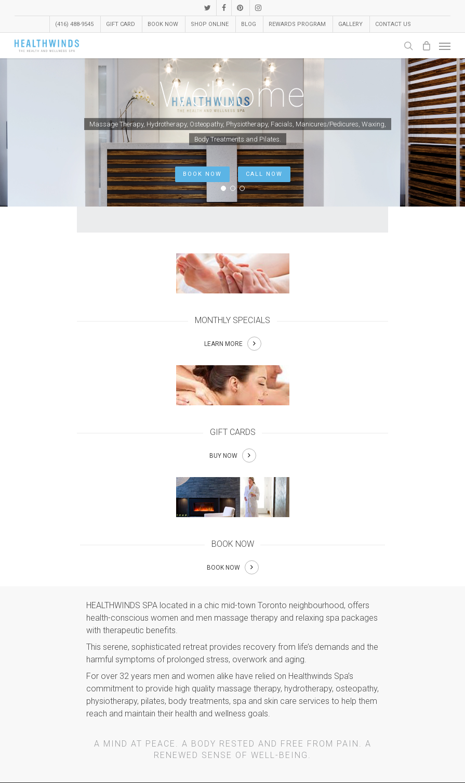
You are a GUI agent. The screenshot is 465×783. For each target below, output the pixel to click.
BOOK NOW (202, 174)
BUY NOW (223, 455)
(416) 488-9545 (74, 24)
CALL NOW (264, 174)
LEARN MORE (223, 344)
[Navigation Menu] (444, 46)
